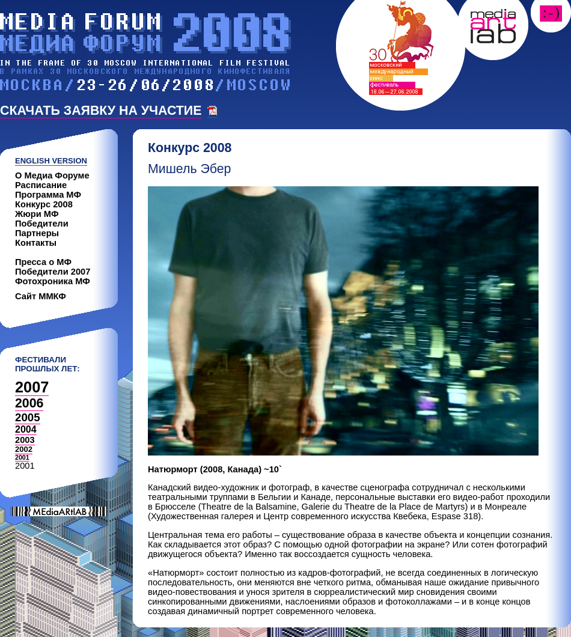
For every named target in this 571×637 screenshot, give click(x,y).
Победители (42, 223)
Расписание (41, 185)
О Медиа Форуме (52, 175)
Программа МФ (48, 195)
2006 (29, 403)
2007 (32, 387)
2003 (25, 440)
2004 (26, 429)
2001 (22, 457)
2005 (27, 417)
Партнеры (37, 233)
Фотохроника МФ (52, 281)
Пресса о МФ (43, 262)
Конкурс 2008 (44, 204)
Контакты (35, 243)
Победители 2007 (52, 271)
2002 (23, 449)
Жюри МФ (37, 214)
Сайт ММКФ (40, 296)
